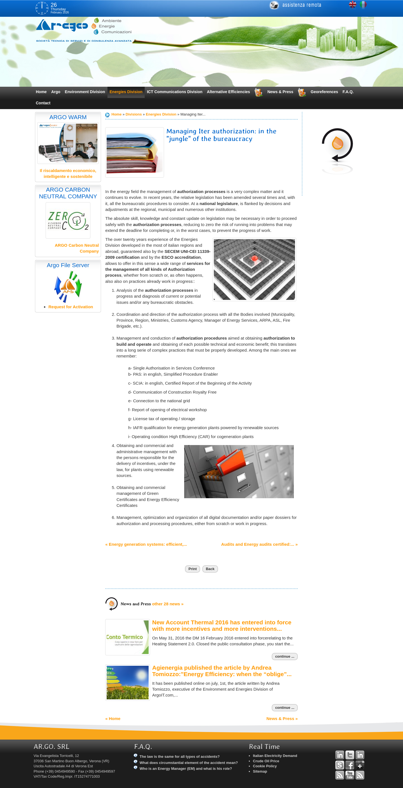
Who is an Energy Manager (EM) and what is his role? (186, 768)
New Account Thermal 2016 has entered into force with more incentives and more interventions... (222, 625)
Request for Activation (70, 306)
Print (192, 569)
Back (210, 569)
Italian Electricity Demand (275, 756)
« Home (112, 718)
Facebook (349, 765)
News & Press (280, 92)
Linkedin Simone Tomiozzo (359, 755)
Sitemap (260, 771)
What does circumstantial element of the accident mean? (189, 763)
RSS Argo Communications (359, 775)
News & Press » (282, 718)
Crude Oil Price (266, 761)
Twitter (349, 755)
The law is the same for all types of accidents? (180, 756)
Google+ (359, 765)
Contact (43, 103)
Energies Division (126, 92)
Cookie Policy (265, 766)
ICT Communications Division (174, 92)
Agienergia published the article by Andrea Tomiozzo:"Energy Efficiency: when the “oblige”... (222, 670)
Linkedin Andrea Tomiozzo (339, 755)
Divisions (134, 114)
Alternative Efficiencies (228, 92)
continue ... (284, 656)
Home (41, 92)
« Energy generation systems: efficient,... (146, 544)
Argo (55, 92)
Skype (339, 765)
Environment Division (85, 92)
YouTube (349, 775)
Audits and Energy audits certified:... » (259, 544)
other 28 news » (168, 603)
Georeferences (324, 92)
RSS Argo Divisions (339, 775)
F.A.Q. (348, 92)
